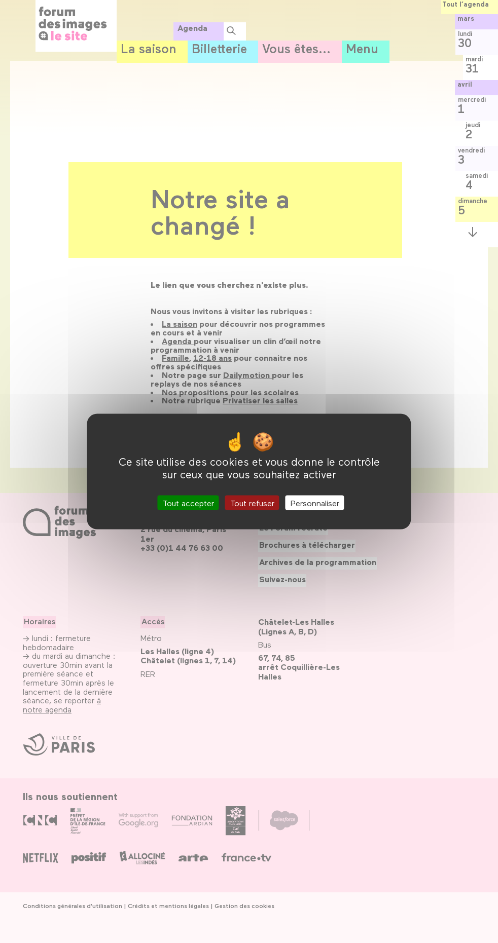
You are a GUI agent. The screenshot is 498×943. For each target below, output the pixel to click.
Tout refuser (252, 503)
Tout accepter (188, 503)
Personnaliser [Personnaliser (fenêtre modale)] (315, 503)
